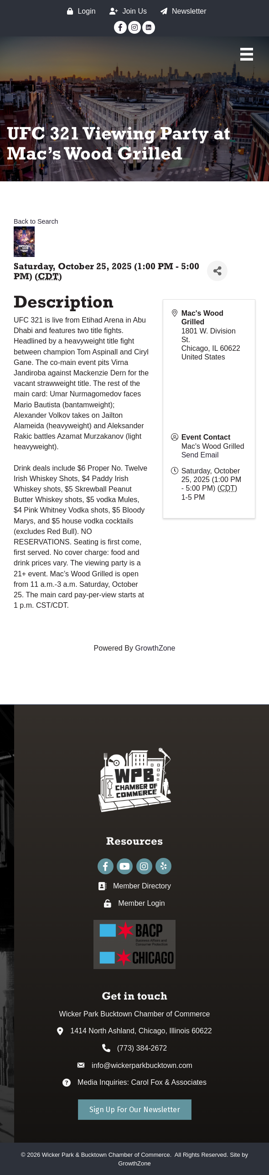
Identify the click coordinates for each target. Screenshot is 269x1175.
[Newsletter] (181, 11)
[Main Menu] (246, 54)
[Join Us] (126, 11)
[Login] (78, 11)
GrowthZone (155, 648)
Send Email (200, 455)
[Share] (217, 271)
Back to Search (36, 221)
